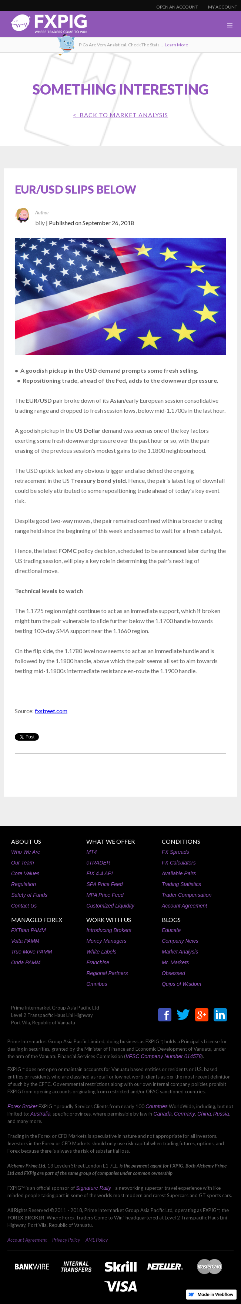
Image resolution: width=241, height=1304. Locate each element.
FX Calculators (179, 863)
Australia (40, 1114)
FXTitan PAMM (28, 930)
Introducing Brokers (108, 930)
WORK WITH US (108, 919)
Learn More (176, 44)
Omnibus (96, 984)
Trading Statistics (181, 884)
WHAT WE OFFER (110, 841)
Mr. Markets (175, 962)
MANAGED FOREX (36, 919)
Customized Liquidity (110, 906)
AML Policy (97, 1240)
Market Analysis (180, 952)
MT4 (91, 852)
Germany (184, 1114)
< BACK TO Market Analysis (120, 114)
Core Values (25, 873)
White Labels (101, 952)
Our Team (22, 863)
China (204, 1114)
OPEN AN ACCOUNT (177, 7)
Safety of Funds (29, 895)
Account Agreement (184, 906)
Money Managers (106, 941)
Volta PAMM (25, 941)
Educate (171, 930)
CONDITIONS (181, 841)
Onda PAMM (25, 962)
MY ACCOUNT (222, 7)
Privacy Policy (66, 1240)
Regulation (23, 884)
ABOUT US (26, 841)
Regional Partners (107, 973)
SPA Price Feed (104, 884)
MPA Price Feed (104, 895)
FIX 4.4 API (99, 873)
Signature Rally (93, 1188)
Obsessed (173, 973)
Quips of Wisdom (181, 984)
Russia (221, 1114)
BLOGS (171, 919)
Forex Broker (22, 1106)
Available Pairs (179, 873)
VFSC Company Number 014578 (163, 1056)
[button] (230, 25)
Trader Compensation (186, 895)
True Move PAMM (31, 952)
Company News (180, 941)
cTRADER (98, 863)
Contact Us (24, 906)
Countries (156, 1106)
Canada (162, 1114)
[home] (43, 25)
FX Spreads (175, 852)
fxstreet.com (51, 710)
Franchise (97, 962)
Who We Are (25, 852)
